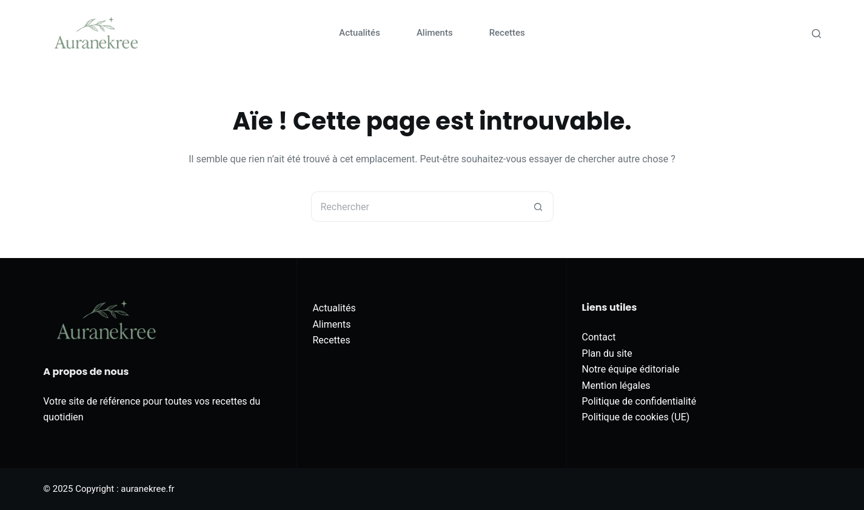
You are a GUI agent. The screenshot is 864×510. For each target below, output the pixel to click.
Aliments (435, 32)
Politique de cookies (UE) (636, 417)
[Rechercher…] (417, 206)
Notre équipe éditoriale (631, 369)
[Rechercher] (816, 33)
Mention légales (616, 385)
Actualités (359, 32)
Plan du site (607, 353)
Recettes (507, 32)
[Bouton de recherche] (538, 206)
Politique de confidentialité (639, 401)
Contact (599, 337)
